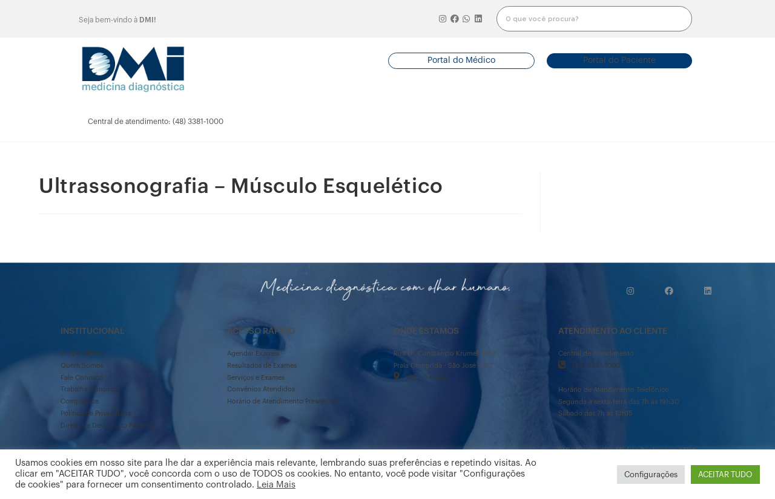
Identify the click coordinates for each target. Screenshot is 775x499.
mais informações (648, 121)
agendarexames (279, 121)
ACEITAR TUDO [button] (725, 474)
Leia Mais (276, 484)
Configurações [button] (651, 474)
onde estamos (568, 121)
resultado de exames (349, 121)
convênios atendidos (423, 121)
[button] (461, 61)
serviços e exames (497, 121)
